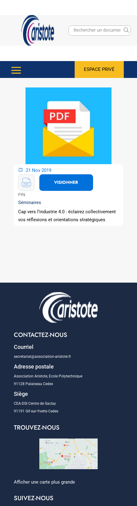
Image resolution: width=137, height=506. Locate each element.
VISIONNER (66, 182)
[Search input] (96, 30)
